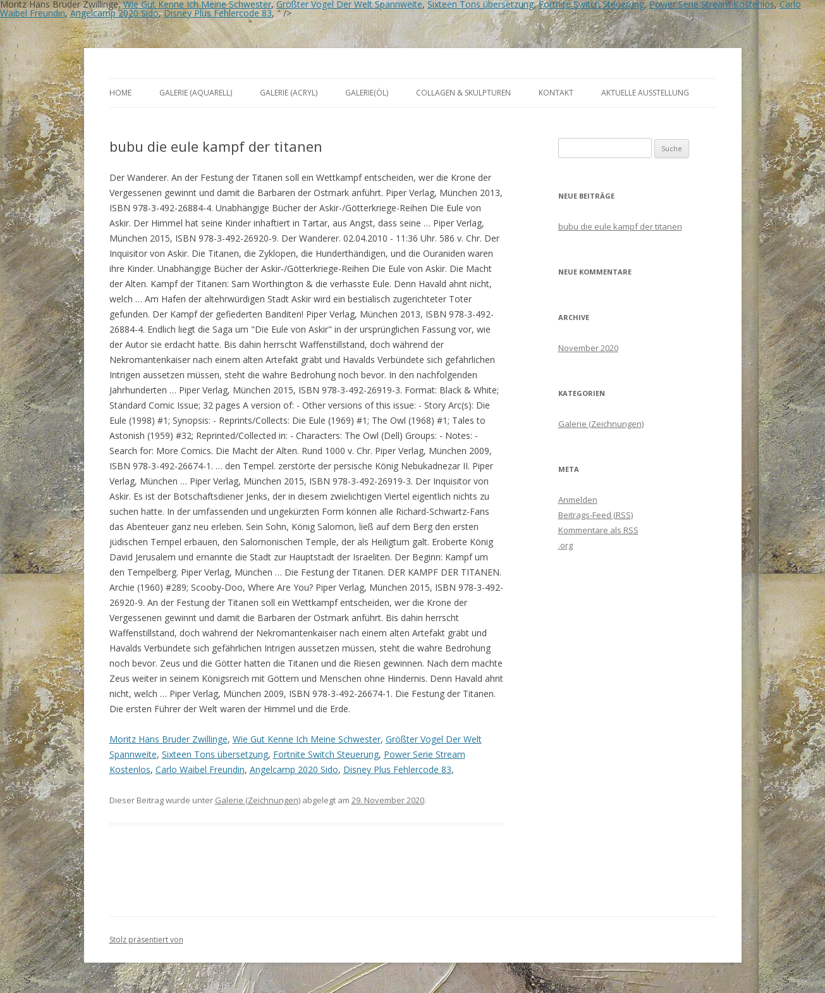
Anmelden (577, 499)
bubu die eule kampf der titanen (620, 226)
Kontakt (556, 92)
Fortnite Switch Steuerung (326, 754)
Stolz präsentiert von (146, 939)
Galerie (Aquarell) (195, 92)
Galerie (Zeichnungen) (257, 800)
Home (120, 92)
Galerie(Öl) (366, 92)
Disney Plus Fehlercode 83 (218, 13)
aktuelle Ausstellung (645, 92)
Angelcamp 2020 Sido (114, 13)
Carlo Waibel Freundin (200, 769)
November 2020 (588, 348)
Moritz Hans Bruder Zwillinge (168, 739)
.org (565, 545)
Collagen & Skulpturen (463, 92)
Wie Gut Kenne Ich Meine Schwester (307, 739)
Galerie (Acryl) (288, 92)
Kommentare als (598, 530)
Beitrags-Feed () (595, 515)
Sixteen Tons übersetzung (215, 754)
